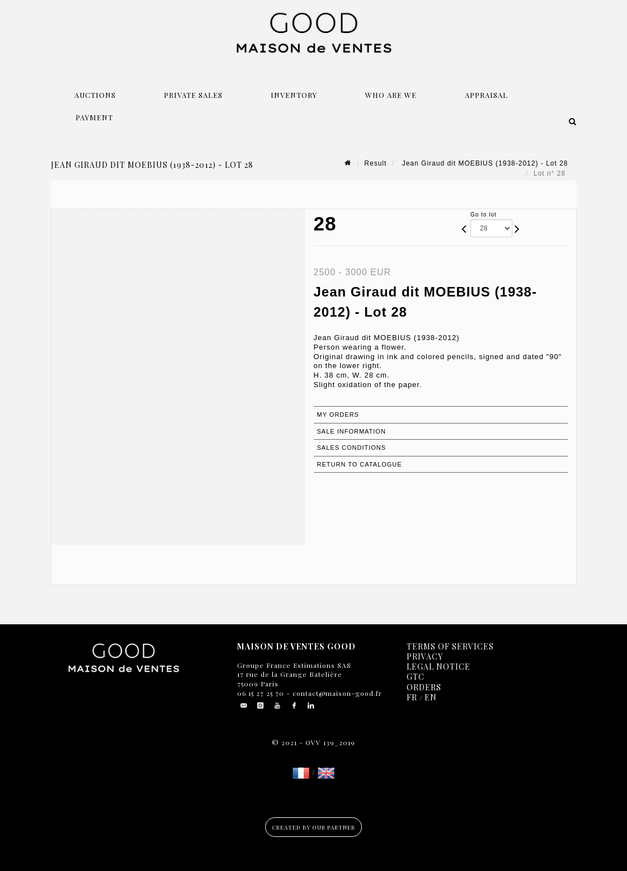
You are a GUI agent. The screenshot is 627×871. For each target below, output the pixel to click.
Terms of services (450, 646)
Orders (424, 687)
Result (375, 163)
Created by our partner (313, 827)
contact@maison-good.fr (336, 693)
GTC (416, 676)
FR (412, 697)
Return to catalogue (359, 464)
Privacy (425, 656)
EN (431, 697)
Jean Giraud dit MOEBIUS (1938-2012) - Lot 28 (483, 163)
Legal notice (438, 666)
